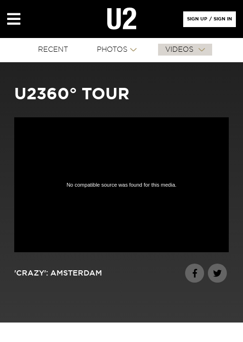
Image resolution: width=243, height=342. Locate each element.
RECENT (53, 49)
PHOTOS (112, 49)
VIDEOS (180, 49)
